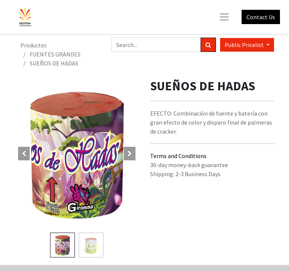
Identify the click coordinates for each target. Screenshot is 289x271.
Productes (33, 45)
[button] (24, 153)
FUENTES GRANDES (55, 54)
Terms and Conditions (178, 156)
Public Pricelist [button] (245, 45)
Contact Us (260, 17)
